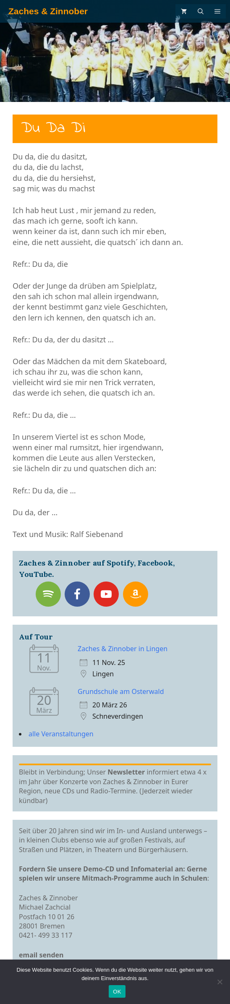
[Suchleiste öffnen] (200, 11)
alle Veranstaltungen (61, 733)
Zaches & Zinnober (48, 11)
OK (117, 991)
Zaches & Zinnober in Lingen (122, 648)
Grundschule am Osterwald (121, 691)
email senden (41, 955)
